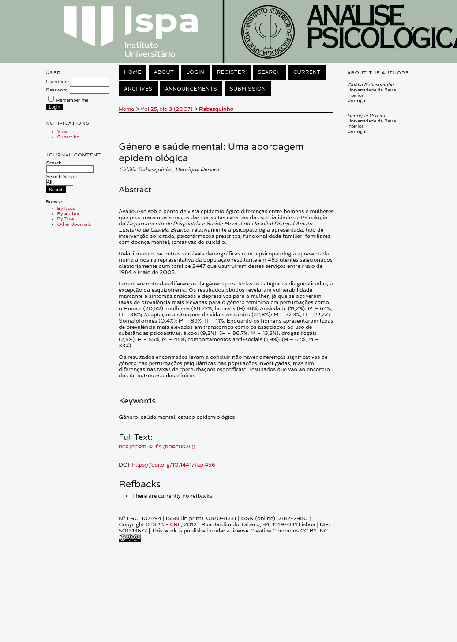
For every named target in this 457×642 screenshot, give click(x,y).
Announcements (191, 89)
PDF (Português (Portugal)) (157, 446)
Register (231, 72)
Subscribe (68, 136)
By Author (68, 213)
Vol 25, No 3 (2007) (167, 109)
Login (195, 72)
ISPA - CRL (166, 524)
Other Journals (74, 224)
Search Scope (61, 179)
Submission (248, 89)
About (164, 72)
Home (132, 72)
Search (70, 165)
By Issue (66, 208)
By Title (65, 218)
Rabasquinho (216, 109)
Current (307, 72)
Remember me (72, 100)
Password (57, 89)
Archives (138, 89)
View (62, 131)
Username (57, 81)
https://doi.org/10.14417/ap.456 (173, 465)
